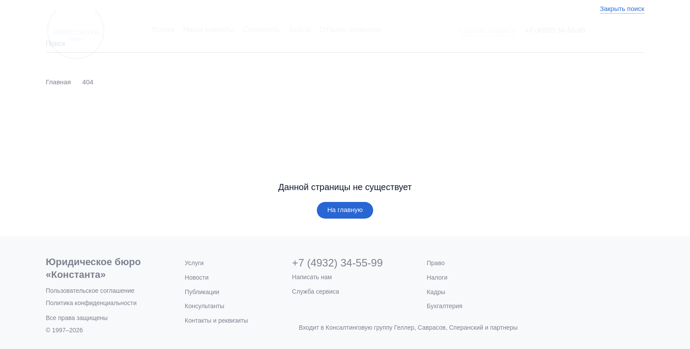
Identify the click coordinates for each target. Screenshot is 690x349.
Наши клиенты (208, 29)
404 (87, 82)
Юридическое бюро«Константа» (93, 268)
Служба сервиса (487, 30)
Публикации (202, 291)
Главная (58, 82)
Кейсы (300, 29)
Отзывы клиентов (350, 29)
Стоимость (261, 29)
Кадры (436, 291)
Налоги (437, 277)
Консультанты (204, 305)
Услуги (162, 29)
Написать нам (312, 277)
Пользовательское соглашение (90, 290)
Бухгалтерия (444, 305)
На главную (345, 209)
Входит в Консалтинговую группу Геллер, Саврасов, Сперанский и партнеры (408, 327)
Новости (197, 277)
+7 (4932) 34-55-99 (555, 30)
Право (436, 262)
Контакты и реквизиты (216, 320)
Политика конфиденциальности (91, 302)
